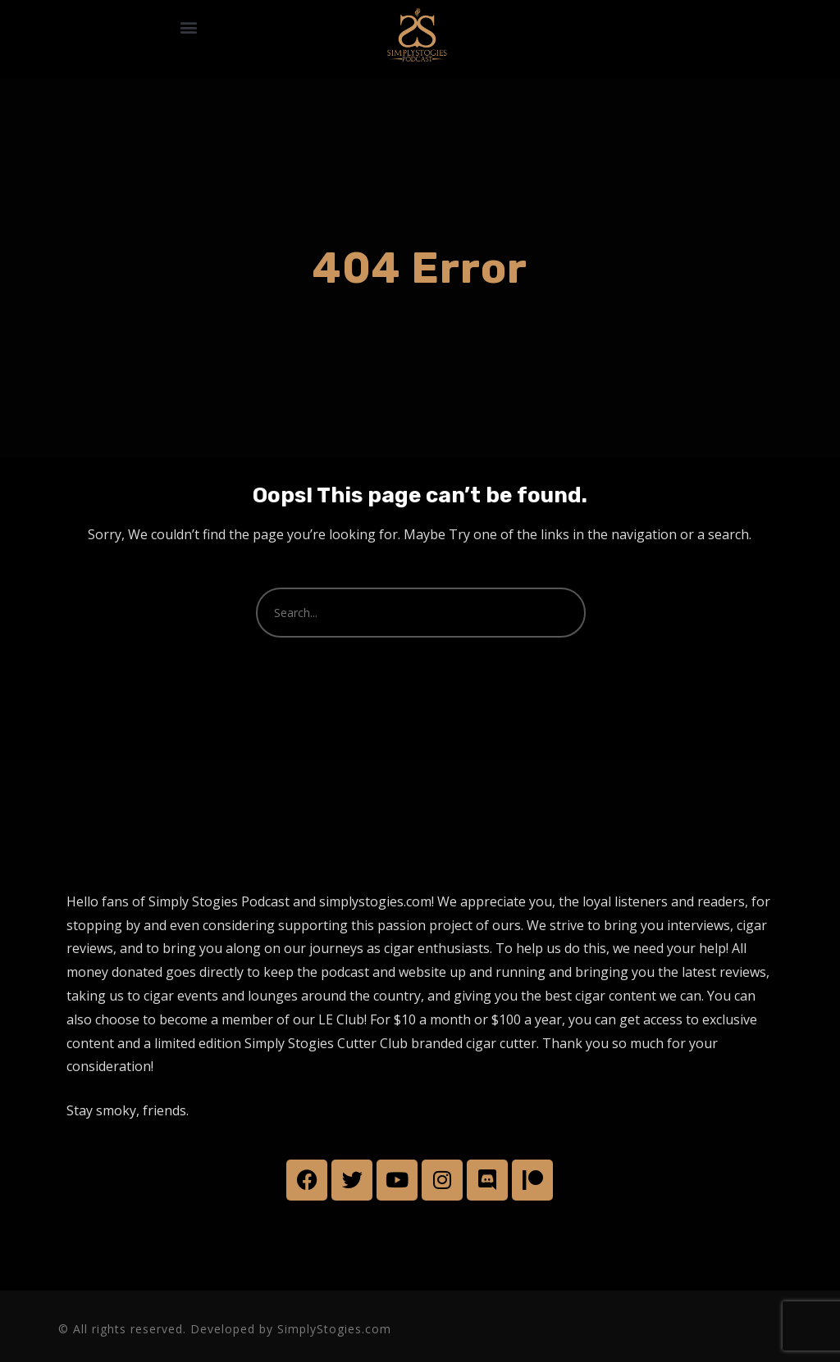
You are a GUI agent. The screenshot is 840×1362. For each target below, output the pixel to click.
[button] (189, 26)
